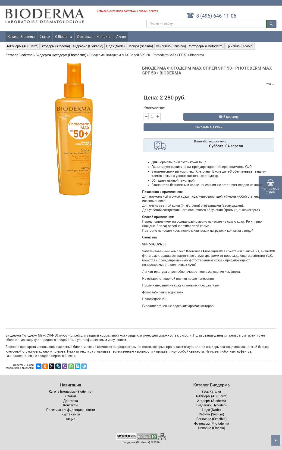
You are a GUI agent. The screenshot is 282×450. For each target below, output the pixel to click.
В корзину (228, 117)
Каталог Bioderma (21, 37)
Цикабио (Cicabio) (240, 46)
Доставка (84, 37)
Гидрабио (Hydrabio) (88, 46)
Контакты (104, 37)
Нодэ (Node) (115, 46)
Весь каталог (212, 391)
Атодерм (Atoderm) (55, 46)
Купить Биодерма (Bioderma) (71, 391)
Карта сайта (71, 414)
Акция (121, 37)
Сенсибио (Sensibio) (171, 46)
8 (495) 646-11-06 (211, 16)
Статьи (45, 37)
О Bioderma (63, 37)
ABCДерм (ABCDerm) (22, 46)
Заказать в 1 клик (208, 127)
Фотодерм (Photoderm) (206, 46)
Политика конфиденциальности (70, 410)
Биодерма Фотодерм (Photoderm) (61, 55)
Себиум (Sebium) (140, 46)
